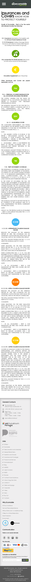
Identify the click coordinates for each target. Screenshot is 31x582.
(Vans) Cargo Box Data (10, 480)
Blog (5, 465)
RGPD (5, 472)
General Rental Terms (9, 452)
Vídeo (5, 490)
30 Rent (6, 444)
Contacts (6, 498)
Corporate (7, 488)
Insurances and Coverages (11, 457)
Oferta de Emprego (9, 485)
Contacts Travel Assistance (11, 477)
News (5, 493)
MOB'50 (6, 467)
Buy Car (6, 495)
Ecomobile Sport (8, 462)
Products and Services (10, 459)
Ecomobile (7, 447)
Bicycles (6, 475)
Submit (25, 560)
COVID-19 (6, 482)
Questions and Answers (10, 454)
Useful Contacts (8, 470)
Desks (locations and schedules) (12, 449)
